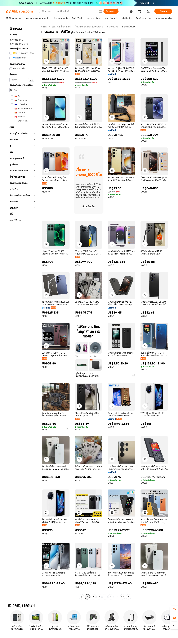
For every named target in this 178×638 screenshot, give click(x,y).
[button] (100, 11)
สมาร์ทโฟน (112, 27)
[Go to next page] (128, 596)
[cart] (140, 11)
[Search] (111, 11)
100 (122, 597)
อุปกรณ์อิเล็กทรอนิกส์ (61, 27)
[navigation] (22, 312)
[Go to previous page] (81, 596)
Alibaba (44, 27)
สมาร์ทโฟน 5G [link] (129, 27)
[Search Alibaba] (69, 11)
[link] (174, 610)
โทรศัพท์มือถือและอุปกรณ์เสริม (89, 27)
